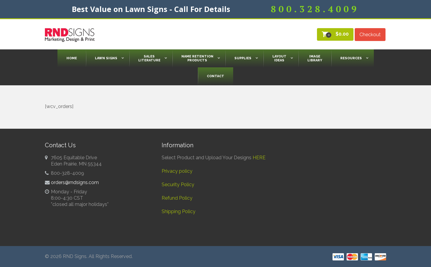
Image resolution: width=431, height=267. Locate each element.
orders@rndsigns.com (75, 182)
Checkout (370, 34)
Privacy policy (177, 171)
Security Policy (178, 184)
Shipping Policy (178, 211)
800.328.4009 (315, 9)
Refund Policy (177, 198)
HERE (259, 157)
